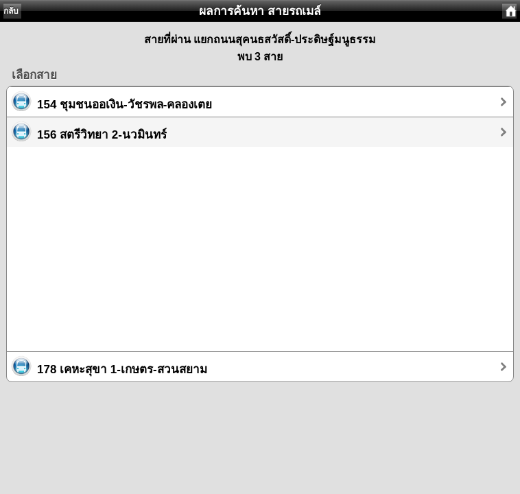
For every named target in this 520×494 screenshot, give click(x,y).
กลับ (11, 11)
